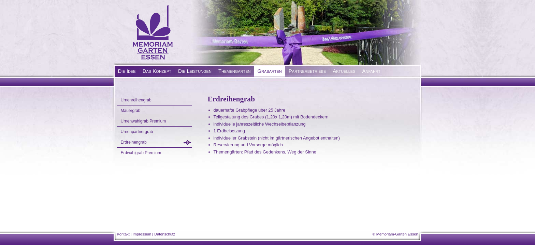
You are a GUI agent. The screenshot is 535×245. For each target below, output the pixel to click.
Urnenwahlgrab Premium (143, 121)
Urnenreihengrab (136, 100)
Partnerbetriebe (307, 71)
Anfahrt (371, 71)
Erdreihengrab (134, 142)
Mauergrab (131, 110)
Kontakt (123, 234)
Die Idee (127, 71)
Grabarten (269, 71)
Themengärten (234, 71)
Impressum (142, 234)
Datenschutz (164, 234)
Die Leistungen (195, 71)
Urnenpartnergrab (137, 131)
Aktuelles (344, 71)
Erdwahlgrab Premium (141, 152)
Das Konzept (157, 71)
